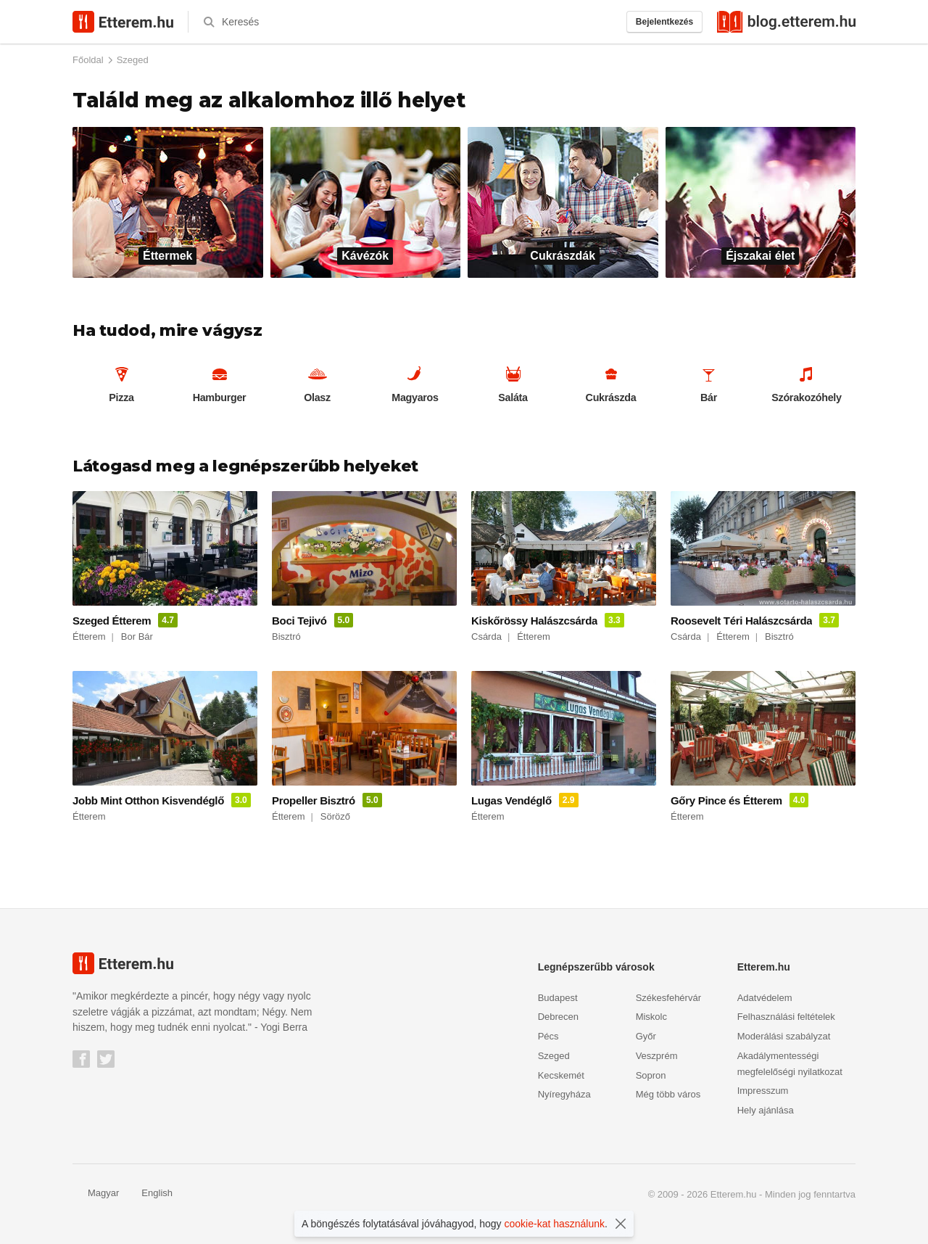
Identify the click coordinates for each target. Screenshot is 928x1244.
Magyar (95, 1191)
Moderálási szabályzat (784, 1034)
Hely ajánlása (765, 1108)
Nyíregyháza (564, 1092)
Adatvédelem (764, 996)
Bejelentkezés (664, 22)
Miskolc (651, 1015)
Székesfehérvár (668, 996)
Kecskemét (561, 1073)
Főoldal (88, 59)
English (149, 1191)
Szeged (133, 59)
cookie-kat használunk (555, 1223)
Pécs (548, 1034)
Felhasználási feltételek (786, 1015)
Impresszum (763, 1089)
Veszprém (657, 1054)
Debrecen (558, 1015)
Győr (646, 1034)
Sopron (651, 1073)
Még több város (668, 1092)
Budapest (558, 996)
